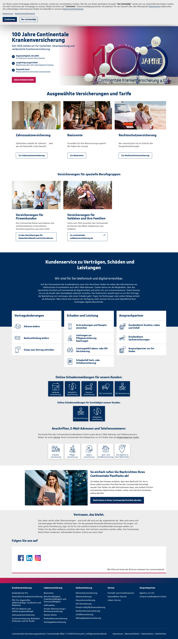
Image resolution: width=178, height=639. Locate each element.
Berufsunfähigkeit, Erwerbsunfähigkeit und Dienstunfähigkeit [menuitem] (55, 599)
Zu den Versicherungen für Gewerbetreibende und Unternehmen (35, 236)
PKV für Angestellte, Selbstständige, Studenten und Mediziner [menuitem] (26, 602)
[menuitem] (28, 588)
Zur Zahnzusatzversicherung (31, 155)
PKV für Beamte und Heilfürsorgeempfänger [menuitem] (23, 610)
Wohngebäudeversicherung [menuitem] (88, 618)
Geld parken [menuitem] (49, 605)
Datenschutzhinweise (25, 13)
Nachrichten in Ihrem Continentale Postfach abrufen (117, 500)
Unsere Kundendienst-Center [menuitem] (153, 596)
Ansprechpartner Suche (128, 437)
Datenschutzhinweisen (73, 9)
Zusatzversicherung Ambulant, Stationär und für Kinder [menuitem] (26, 619)
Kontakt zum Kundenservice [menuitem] (121, 593)
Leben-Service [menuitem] (114, 600)
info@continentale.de (96, 633)
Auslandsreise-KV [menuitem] (20, 593)
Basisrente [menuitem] (48, 593)
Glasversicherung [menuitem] (84, 596)
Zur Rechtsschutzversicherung (135, 155)
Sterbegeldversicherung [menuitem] (55, 622)
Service (56, 437)
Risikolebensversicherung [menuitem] (55, 618)
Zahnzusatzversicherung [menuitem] (23, 615)
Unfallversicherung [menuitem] (84, 614)
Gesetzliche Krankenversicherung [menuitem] (27, 596)
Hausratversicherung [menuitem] (85, 600)
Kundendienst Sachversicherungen (139, 338)
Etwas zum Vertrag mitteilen (39, 349)
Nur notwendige (28, 19)
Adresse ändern (32, 326)
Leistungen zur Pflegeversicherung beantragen (86, 338)
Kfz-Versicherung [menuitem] (84, 603)
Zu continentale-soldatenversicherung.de (81, 236)
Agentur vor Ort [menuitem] (147, 593)
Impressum (8, 13)
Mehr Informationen (24, 80)
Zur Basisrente (76, 155)
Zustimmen (9, 19)
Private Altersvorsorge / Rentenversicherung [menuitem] (55, 610)
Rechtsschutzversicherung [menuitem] (88, 611)
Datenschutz (155, 6)
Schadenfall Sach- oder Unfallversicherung (88, 361)
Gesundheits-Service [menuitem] (117, 596)
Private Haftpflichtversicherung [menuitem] (90, 607)
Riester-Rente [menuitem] (50, 615)
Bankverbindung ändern (36, 338)
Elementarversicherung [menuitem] (86, 593)
